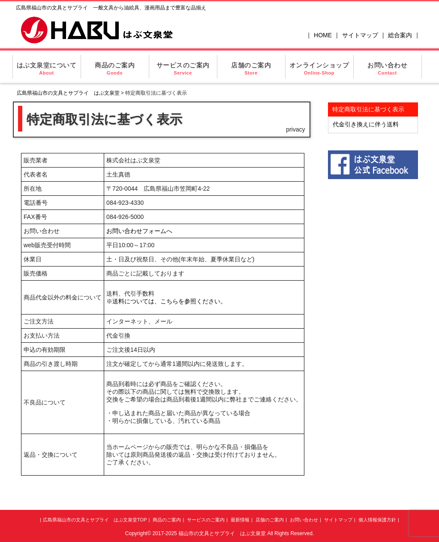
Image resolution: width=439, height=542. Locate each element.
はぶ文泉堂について (47, 68)
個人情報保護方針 (377, 519)
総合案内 (400, 35)
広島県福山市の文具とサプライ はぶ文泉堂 (68, 93)
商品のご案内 (115, 68)
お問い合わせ (387, 68)
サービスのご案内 (183, 68)
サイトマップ (360, 35)
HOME (323, 35)
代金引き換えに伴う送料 (366, 124)
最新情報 (240, 519)
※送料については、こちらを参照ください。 (166, 301)
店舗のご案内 (251, 68)
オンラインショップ (319, 68)
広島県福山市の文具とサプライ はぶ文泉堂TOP (95, 519)
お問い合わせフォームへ (139, 231)
